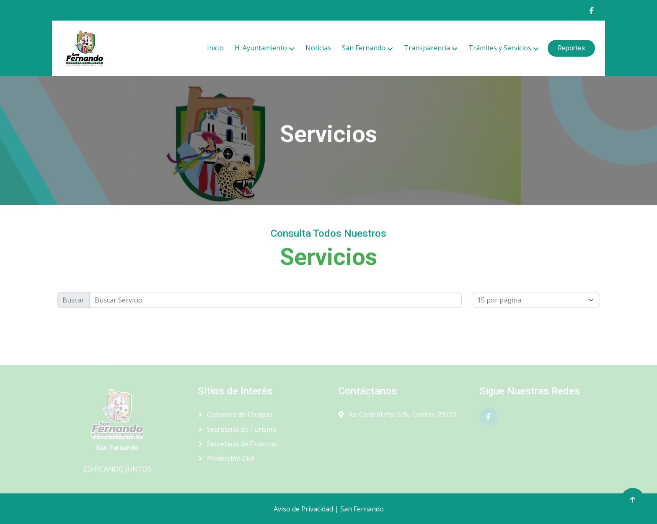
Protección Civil (226, 458)
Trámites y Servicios (499, 47)
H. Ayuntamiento (261, 47)
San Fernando (363, 47)
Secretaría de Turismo (237, 429)
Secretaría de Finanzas (237, 443)
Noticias (318, 47)
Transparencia (427, 47)
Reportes (571, 48)
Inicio (215, 47)
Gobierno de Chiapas (235, 414)
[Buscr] (275, 300)
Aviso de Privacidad (303, 509)
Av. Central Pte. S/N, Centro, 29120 (397, 414)
